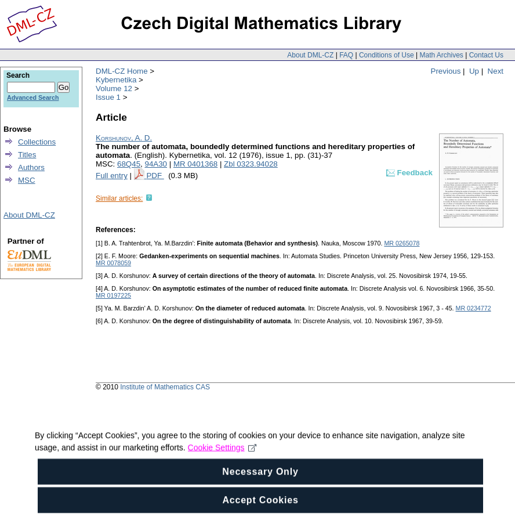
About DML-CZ (310, 55)
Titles (27, 154)
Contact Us (486, 55)
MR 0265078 (401, 243)
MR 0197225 (113, 295)
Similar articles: (119, 198)
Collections (37, 142)
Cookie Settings (222, 468)
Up (474, 71)
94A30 (155, 164)
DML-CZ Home (122, 71)
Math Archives (441, 55)
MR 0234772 (473, 308)
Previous (446, 71)
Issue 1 (108, 97)
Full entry (112, 175)
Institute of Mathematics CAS (165, 387)
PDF (155, 175)
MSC (26, 180)
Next (495, 71)
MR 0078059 (113, 262)
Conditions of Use (386, 55)
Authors (31, 167)
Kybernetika (116, 79)
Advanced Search (33, 97)
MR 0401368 (195, 164)
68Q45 (128, 164)
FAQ (346, 55)
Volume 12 (114, 88)
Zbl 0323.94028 (251, 164)
